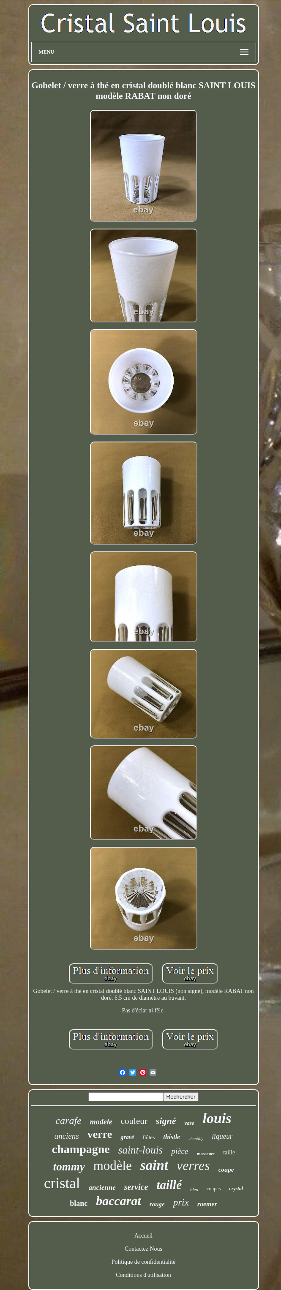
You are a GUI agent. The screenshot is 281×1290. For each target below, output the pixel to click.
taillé (169, 1185)
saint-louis (140, 1150)
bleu (194, 1189)
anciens (67, 1136)
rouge (157, 1204)
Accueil (143, 1236)
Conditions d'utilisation (143, 1275)
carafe (68, 1120)
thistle (171, 1136)
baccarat (118, 1201)
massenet (205, 1153)
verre (99, 1134)
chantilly (195, 1138)
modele (101, 1122)
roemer (207, 1204)
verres (193, 1165)
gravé (127, 1137)
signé (166, 1120)
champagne (81, 1149)
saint (154, 1165)
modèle (112, 1165)
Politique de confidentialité (144, 1262)
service (136, 1187)
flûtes (148, 1137)
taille (229, 1152)
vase (189, 1123)
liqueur (222, 1136)
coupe (226, 1169)
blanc (78, 1203)
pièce (179, 1151)
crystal (236, 1189)
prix (181, 1202)
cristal (62, 1183)
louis (217, 1118)
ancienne (102, 1188)
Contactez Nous (143, 1249)
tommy (69, 1166)
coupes (214, 1189)
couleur (134, 1121)
